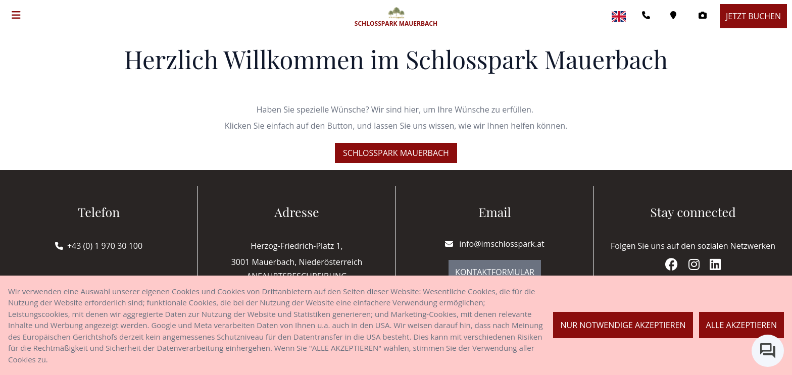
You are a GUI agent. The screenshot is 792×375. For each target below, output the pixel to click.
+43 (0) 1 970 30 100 (104, 245)
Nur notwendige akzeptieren (622, 325)
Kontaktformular (494, 272)
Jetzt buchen (753, 16)
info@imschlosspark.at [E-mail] (494, 243)
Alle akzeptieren (741, 325)
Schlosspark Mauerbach (396, 152)
